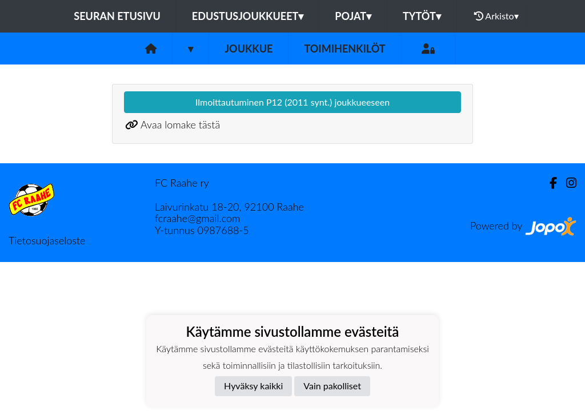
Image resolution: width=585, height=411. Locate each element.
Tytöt (422, 16)
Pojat (353, 16)
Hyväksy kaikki (253, 385)
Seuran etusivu (117, 16)
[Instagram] (566, 183)
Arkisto (496, 16)
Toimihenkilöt (344, 48)
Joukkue (249, 48)
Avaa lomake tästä (180, 124)
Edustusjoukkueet (247, 16)
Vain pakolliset (332, 385)
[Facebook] (548, 183)
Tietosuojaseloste (47, 240)
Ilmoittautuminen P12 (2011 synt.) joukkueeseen (292, 101)
